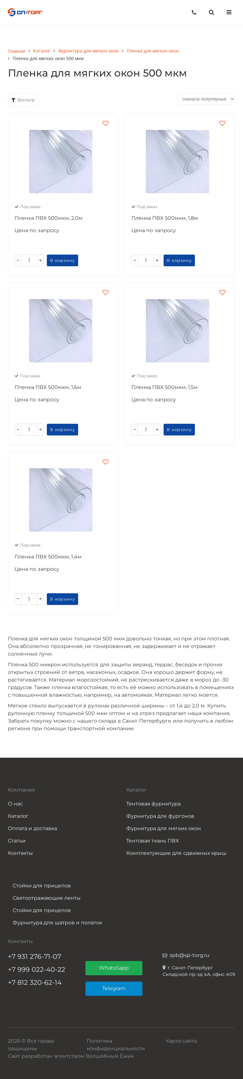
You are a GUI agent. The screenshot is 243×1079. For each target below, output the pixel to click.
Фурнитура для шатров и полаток (57, 923)
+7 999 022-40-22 (36, 969)
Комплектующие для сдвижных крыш (176, 853)
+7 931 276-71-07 (34, 956)
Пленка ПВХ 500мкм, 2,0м (49, 218)
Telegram (114, 988)
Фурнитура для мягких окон (163, 828)
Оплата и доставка (32, 828)
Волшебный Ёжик (110, 1056)
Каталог (18, 816)
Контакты (20, 853)
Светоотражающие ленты (47, 898)
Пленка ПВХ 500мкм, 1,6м (48, 387)
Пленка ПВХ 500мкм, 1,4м (48, 557)
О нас (15, 804)
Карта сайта (181, 1041)
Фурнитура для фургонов (160, 816)
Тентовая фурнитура (153, 804)
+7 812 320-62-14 (35, 982)
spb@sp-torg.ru (189, 955)
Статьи (17, 841)
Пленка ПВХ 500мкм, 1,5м (164, 387)
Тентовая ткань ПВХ (152, 841)
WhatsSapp (114, 968)
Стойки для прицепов (42, 886)
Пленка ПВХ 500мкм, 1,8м (164, 218)
